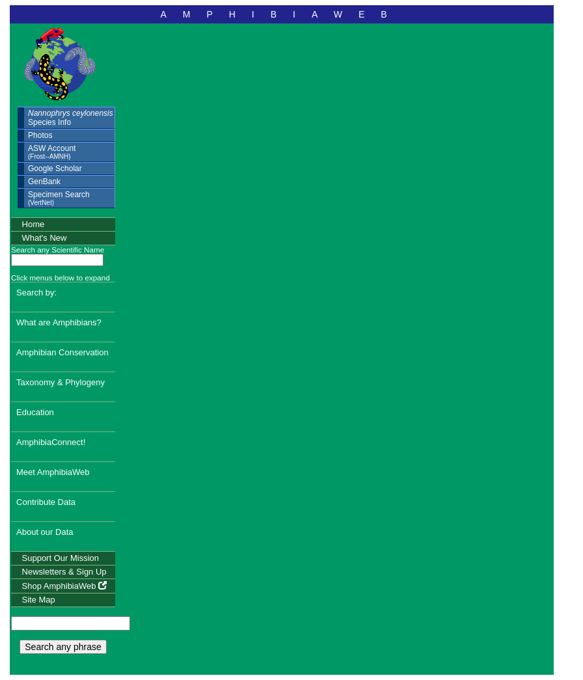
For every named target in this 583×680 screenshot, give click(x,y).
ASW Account (51, 152)
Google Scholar (55, 168)
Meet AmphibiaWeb (53, 472)
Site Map (38, 600)
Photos (40, 135)
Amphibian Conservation (62, 352)
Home (33, 224)
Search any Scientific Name (57, 249)
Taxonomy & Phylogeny (60, 382)
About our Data (44, 532)
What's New (44, 238)
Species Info (70, 118)
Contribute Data (45, 502)
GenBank (44, 181)
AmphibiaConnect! (50, 442)
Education (35, 412)
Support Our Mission (61, 558)
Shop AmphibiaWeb (64, 586)
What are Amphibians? (59, 322)
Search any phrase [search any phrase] (63, 647)
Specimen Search (59, 198)
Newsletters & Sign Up (64, 572)
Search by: (36, 292)
